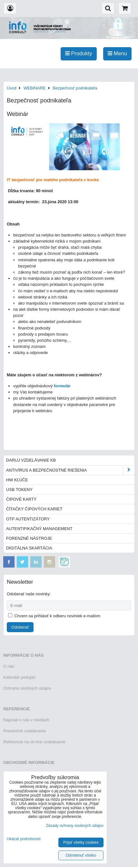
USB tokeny (19, 489)
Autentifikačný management (39, 528)
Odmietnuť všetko (81, 855)
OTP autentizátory (28, 519)
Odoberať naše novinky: (29, 593)
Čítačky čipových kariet (34, 509)
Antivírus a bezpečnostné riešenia (70, 470)
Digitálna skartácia (29, 548)
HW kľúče (17, 479)
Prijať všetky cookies (81, 842)
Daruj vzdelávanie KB (31, 460)
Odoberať (20, 627)
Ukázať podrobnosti (24, 839)
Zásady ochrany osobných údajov (75, 825)
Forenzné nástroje (29, 538)
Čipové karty (21, 499)
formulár (62, 385)
